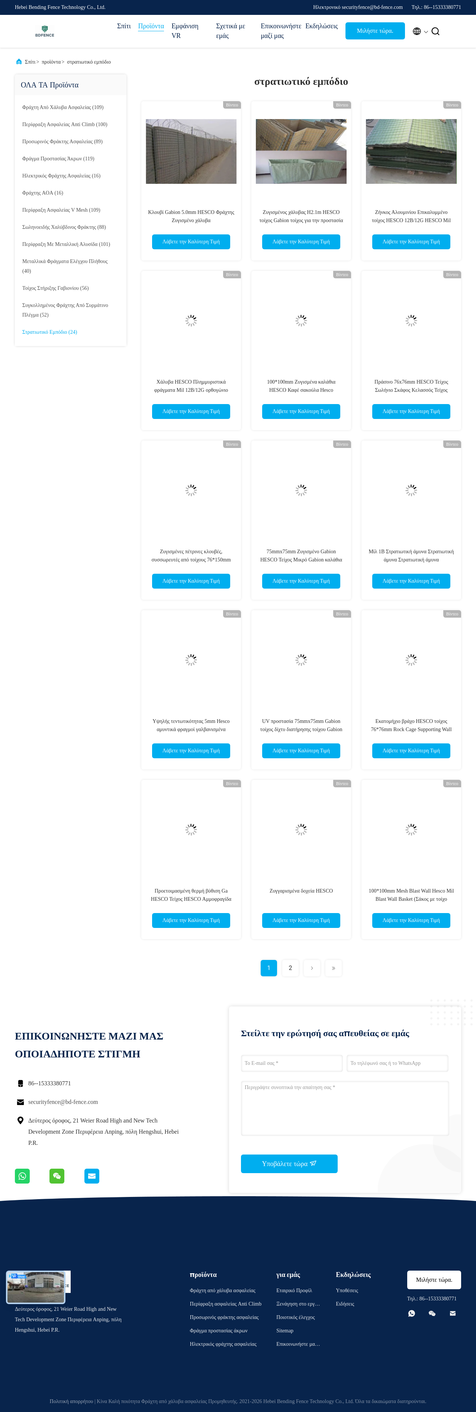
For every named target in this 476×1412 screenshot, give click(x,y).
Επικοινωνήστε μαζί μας (279, 30)
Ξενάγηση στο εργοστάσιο (298, 1305)
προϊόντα (51, 62)
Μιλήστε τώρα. (375, 30)
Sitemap (284, 1330)
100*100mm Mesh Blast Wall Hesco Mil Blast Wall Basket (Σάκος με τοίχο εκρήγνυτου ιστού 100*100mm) (411, 899)
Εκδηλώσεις (321, 26)
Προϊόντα (151, 26)
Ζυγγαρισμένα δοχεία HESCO (301, 891)
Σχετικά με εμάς (230, 30)
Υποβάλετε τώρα (289, 1163)
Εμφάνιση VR (185, 30)
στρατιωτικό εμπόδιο (89, 62)
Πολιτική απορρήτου (71, 1401)
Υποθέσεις (347, 1290)
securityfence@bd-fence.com (63, 1102)
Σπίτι (124, 26)
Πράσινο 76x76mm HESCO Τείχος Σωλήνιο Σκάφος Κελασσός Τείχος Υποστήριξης (411, 390)
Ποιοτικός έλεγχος (295, 1317)
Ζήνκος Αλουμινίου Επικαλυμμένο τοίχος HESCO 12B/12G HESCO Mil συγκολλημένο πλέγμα (411, 220)
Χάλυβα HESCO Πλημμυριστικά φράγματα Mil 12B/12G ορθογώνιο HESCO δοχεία (191, 390)
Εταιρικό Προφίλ (294, 1290)
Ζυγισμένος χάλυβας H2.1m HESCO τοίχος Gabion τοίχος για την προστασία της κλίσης (301, 220)
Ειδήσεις (345, 1304)
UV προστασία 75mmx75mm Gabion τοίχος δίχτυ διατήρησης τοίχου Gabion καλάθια (301, 729)
